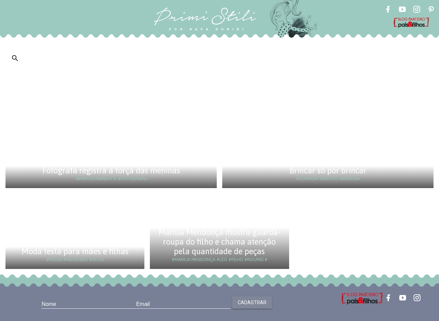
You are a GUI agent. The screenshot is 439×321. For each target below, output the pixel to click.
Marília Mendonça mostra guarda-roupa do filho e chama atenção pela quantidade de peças (219, 241)
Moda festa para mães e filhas (75, 251)
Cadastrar (252, 302)
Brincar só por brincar (328, 170)
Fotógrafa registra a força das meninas (111, 170)
